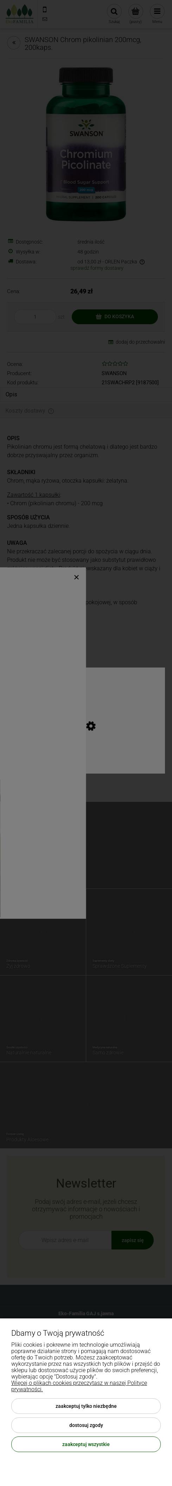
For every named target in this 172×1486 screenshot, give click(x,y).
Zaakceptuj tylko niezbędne (86, 1406)
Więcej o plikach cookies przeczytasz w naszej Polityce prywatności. (79, 1386)
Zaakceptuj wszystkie (86, 1444)
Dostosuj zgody (86, 1425)
